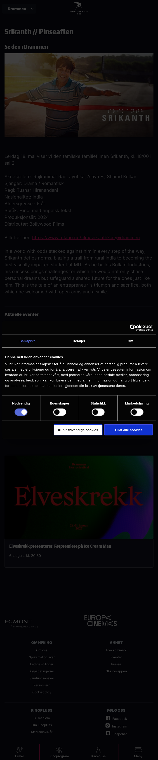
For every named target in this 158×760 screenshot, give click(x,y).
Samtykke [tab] (27, 341)
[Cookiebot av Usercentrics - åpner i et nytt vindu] (133, 327)
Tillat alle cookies (128, 430)
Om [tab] (130, 341)
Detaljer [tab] (79, 341)
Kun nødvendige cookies (78, 430)
